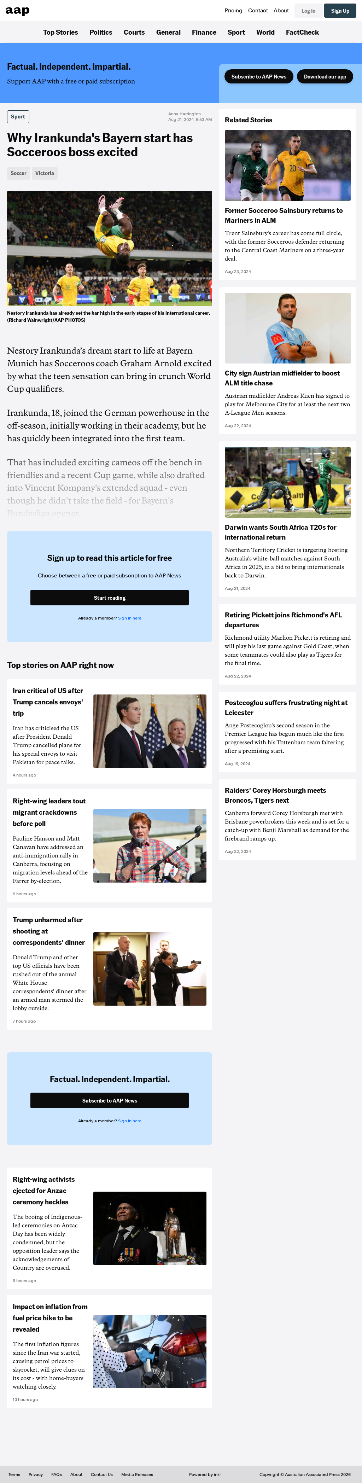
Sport (236, 31)
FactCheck (302, 31)
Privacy (36, 1474)
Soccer (19, 172)
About (281, 10)
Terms (14, 1474)
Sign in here (129, 618)
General (168, 31)
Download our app (325, 76)
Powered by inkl (205, 1474)
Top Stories (60, 31)
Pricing (234, 10)
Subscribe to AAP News (259, 76)
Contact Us (102, 1474)
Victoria (44, 172)
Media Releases (137, 1474)
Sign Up (340, 10)
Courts (134, 31)
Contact (258, 10)
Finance (204, 31)
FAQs (56, 1474)
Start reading (109, 597)
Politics (100, 31)
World (265, 31)
